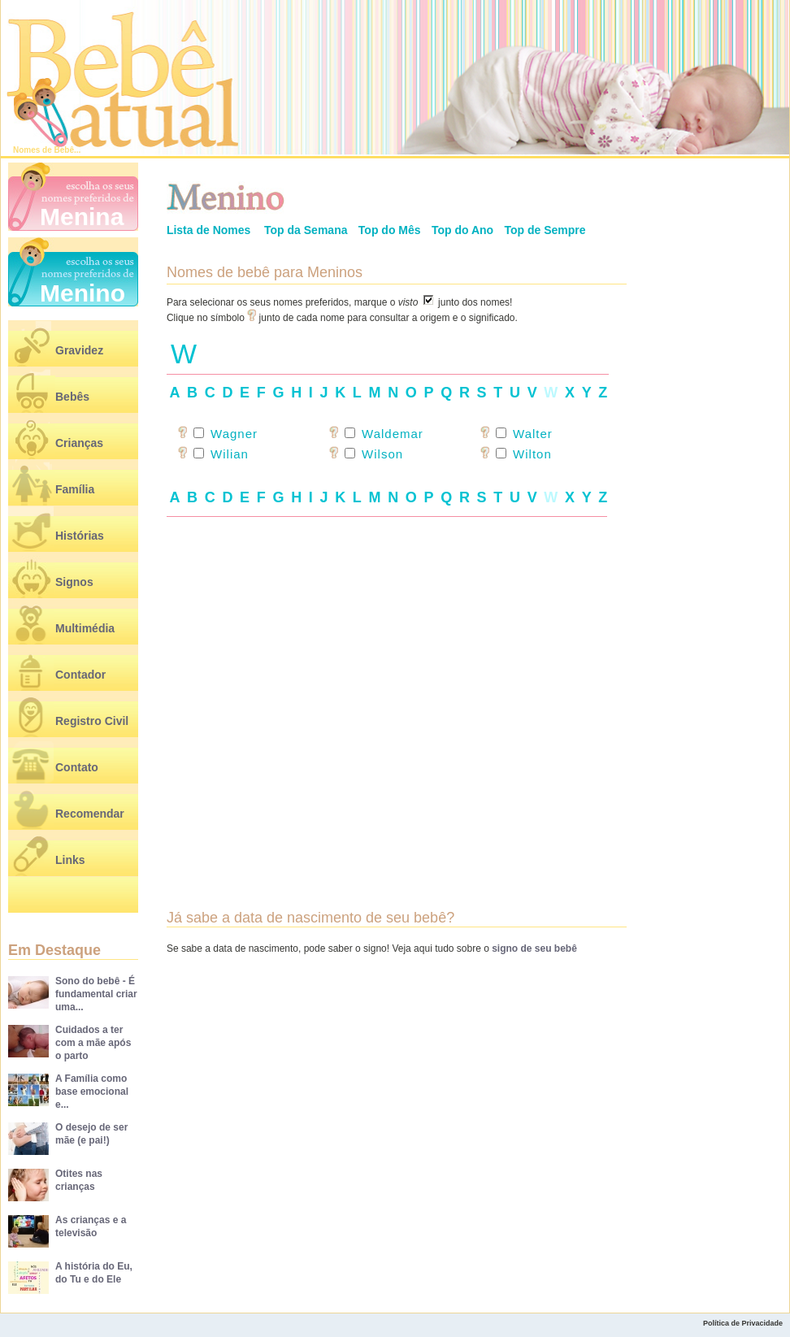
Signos (74, 581)
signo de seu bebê (534, 948)
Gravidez (79, 350)
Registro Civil (91, 720)
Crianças (79, 442)
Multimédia (85, 628)
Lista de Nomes (208, 230)
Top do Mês (389, 230)
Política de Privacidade (743, 1323)
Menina (82, 216)
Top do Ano (462, 230)
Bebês (72, 396)
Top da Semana (305, 230)
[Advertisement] (397, 687)
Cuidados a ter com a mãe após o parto (93, 1042)
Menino (82, 293)
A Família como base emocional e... (91, 1091)
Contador (80, 674)
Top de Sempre (544, 230)
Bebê (64, 149)
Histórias (79, 535)
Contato (76, 767)
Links (70, 859)
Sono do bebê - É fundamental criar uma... (96, 994)
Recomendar (89, 813)
